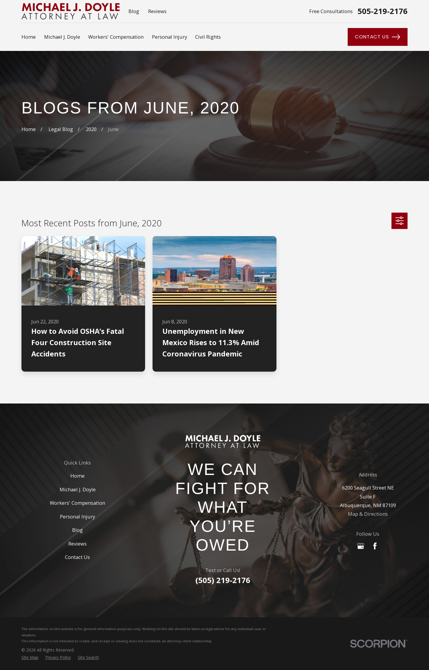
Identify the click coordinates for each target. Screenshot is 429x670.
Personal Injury (77, 516)
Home (77, 475)
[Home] (222, 441)
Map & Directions (368, 513)
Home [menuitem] (28, 36)
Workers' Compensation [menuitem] (116, 36)
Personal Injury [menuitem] (169, 36)
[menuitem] (29, 657)
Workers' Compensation (77, 502)
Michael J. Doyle (78, 489)
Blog (133, 11)
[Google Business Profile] (360, 546)
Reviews (157, 11)
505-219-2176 (383, 11)
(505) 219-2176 (222, 580)
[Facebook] (375, 546)
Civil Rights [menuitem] (208, 36)
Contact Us (377, 37)
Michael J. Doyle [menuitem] (62, 36)
